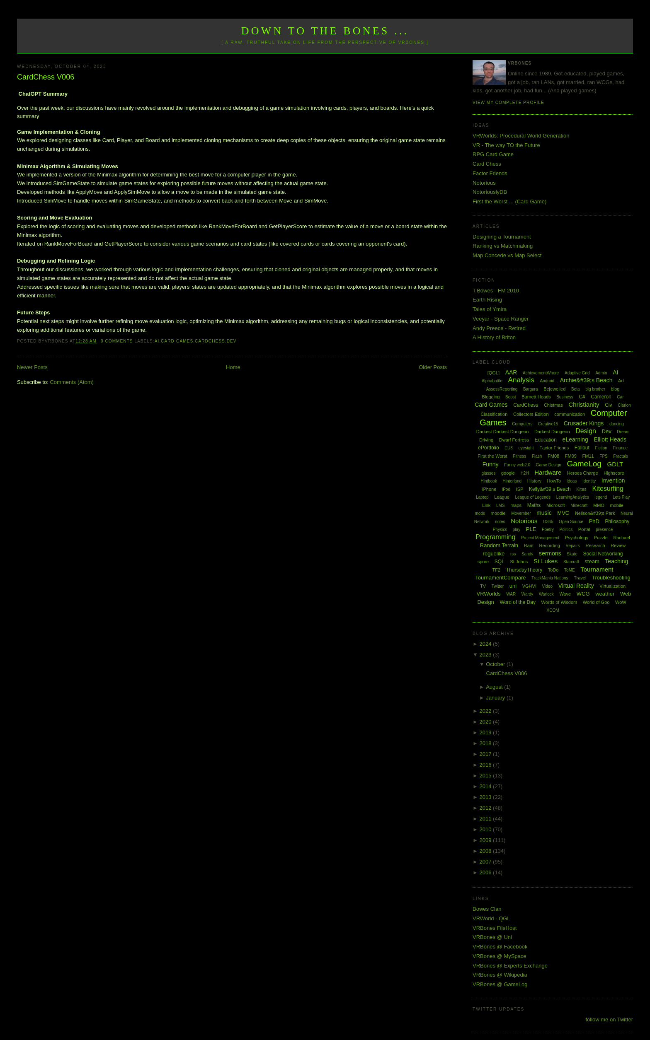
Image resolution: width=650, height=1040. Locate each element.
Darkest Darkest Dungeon (502, 431)
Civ (608, 405)
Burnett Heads (536, 396)
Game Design (548, 465)
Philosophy (617, 521)
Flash (537, 456)
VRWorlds (489, 594)
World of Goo (596, 602)
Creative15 (548, 424)
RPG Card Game (493, 154)
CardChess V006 (46, 77)
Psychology (576, 537)
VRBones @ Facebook (500, 946)
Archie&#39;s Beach (586, 380)
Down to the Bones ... (325, 31)
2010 (486, 829)
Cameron (601, 397)
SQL (499, 562)
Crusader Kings (584, 423)
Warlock (546, 594)
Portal (584, 529)
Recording (549, 545)
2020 (486, 722)
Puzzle (601, 537)
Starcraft (571, 562)
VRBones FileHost (495, 928)
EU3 (508, 448)
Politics (566, 529)
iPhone (489, 489)
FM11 (588, 456)
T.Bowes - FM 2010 (496, 290)
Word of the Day (517, 602)
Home (233, 367)
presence (604, 529)
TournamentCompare (500, 577)
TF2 (496, 569)
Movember (521, 513)
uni (513, 586)
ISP (520, 489)
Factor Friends (490, 173)
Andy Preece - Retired (499, 328)
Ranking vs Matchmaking (503, 246)
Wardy (527, 594)
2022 (486, 711)
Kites (581, 489)
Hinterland (512, 481)
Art (621, 380)
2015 (486, 775)
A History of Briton (494, 337)
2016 (486, 765)
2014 (486, 786)
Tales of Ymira (490, 309)
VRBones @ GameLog (500, 984)
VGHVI (529, 586)
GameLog (584, 463)
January (496, 698)
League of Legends (533, 497)
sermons (550, 553)
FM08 (553, 456)
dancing (616, 424)
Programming (495, 537)
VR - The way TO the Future (506, 145)
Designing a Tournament (502, 237)
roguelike (494, 553)
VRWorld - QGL (491, 918)
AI (157, 341)
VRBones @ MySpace (499, 956)
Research (595, 545)
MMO (598, 505)
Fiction (601, 448)
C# (582, 397)
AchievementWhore (541, 373)
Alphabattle (492, 381)
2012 (486, 808)
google (508, 473)
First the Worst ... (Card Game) (509, 201)
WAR (511, 594)
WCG (583, 594)
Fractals (620, 456)
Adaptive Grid (577, 373)
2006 (486, 872)
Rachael (621, 537)
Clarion (624, 405)
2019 (486, 732)
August (495, 687)
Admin (601, 373)
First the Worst (492, 456)
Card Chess (487, 164)
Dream (623, 432)
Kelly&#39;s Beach (550, 489)
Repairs (572, 545)
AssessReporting (502, 389)
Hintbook (488, 481)
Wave (565, 593)
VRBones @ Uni (492, 937)
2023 (486, 655)
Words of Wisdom (559, 602)
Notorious (484, 183)
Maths (534, 505)
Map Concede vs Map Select (507, 255)
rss (513, 554)
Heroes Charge (582, 473)
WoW (620, 602)
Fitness (519, 456)
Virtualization (612, 586)
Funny (491, 464)
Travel (580, 577)
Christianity (583, 404)
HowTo (554, 480)
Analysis (521, 380)
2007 (486, 862)
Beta (575, 389)
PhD (594, 521)
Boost (510, 397)
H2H (525, 473)
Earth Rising (487, 300)
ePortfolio (488, 448)
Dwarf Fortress (514, 439)
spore (483, 561)
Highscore (614, 473)
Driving (486, 439)
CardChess (210, 341)
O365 (548, 521)
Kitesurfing (607, 488)
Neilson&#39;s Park (595, 513)
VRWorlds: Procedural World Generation (521, 136)
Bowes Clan (487, 909)
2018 (486, 743)
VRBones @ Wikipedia (500, 975)
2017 (486, 754)
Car (620, 397)
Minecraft (578, 505)
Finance (620, 448)
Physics (500, 529)
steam (592, 561)
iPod (506, 489)
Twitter (498, 586)
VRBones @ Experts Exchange (510, 966)
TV (483, 586)
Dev (232, 341)
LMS (500, 505)
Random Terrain (499, 545)
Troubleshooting (611, 577)
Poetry (548, 529)
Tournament (596, 569)
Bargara (530, 389)
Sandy (527, 554)
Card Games (177, 341)
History (534, 480)
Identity (589, 481)
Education (546, 440)
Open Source (571, 521)
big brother (595, 389)
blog (615, 388)
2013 (486, 797)
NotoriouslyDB (490, 192)
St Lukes (546, 561)
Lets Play (621, 497)
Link (486, 505)
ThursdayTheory (524, 570)
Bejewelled (554, 388)
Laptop (482, 497)
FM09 (571, 456)
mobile (616, 505)
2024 (486, 644)
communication (569, 414)
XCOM (553, 610)
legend (600, 497)
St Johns (519, 561)
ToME (569, 570)
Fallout (582, 448)
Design (585, 430)
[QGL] (494, 372)
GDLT (615, 464)
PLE (531, 529)
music (544, 512)
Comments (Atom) (71, 382)
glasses (488, 473)
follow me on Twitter (609, 1019)
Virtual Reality (576, 585)
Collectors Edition (531, 414)
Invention (613, 480)
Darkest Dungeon (552, 431)
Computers (522, 424)
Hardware (547, 472)
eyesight (526, 448)
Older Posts (433, 367)
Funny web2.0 (517, 465)
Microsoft (555, 505)
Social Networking (603, 554)
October (496, 664)
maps (515, 505)
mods (480, 513)
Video (547, 586)
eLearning (575, 439)
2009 (486, 840)
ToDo (553, 569)
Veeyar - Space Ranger (501, 319)
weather (604, 594)
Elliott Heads (610, 439)
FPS (603, 456)
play (516, 529)
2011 (486, 819)
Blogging (491, 396)
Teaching (616, 561)
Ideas (572, 481)
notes (500, 521)
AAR (511, 372)
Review (618, 545)
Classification (494, 414)
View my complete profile (508, 102)
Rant (529, 545)
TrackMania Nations (549, 578)
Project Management (540, 538)
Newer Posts (32, 367)
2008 (486, 851)
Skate (572, 554)
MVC (563, 513)
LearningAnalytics (572, 497)
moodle (498, 513)
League (501, 497)
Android (547, 381)
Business (564, 397)
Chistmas (553, 405)
